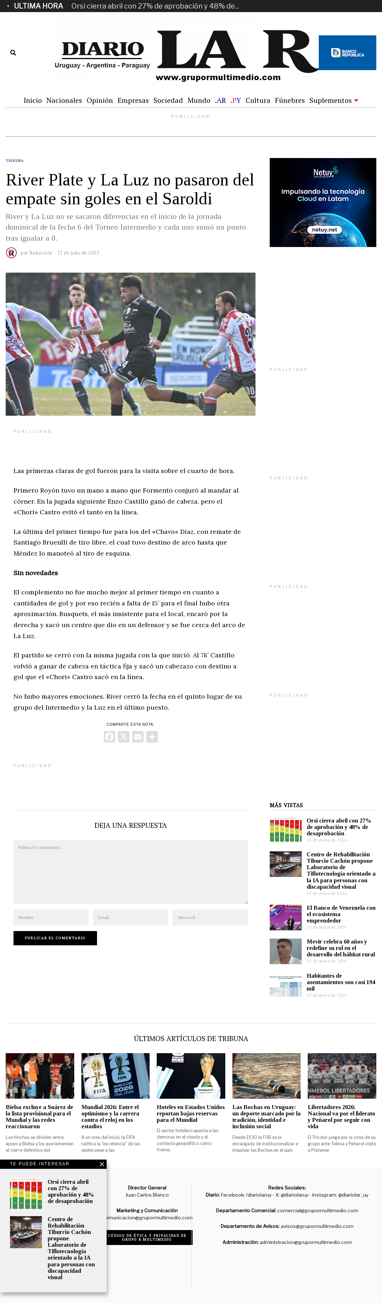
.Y (236, 100)
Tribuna (15, 160)
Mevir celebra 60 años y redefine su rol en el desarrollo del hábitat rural (341, 948)
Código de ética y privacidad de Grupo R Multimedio (147, 1237)
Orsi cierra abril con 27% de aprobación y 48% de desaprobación (339, 827)
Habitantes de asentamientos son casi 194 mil (341, 982)
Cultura (258, 100)
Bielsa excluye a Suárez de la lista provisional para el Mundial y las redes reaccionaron (39, 1117)
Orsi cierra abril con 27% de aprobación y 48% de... (155, 6)
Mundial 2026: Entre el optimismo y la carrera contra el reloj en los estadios (110, 1117)
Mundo (199, 100)
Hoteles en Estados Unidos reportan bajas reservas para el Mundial (191, 1113)
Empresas (133, 100)
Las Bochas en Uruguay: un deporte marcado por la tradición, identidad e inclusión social (266, 1117)
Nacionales (64, 100)
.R (220, 100)
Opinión (100, 100)
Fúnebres (290, 100)
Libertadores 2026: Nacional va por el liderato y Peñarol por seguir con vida (341, 1117)
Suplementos (331, 100)
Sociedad (168, 100)
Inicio (32, 100)
